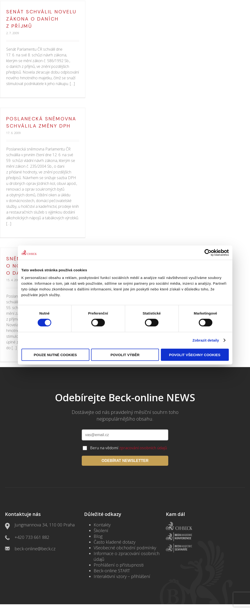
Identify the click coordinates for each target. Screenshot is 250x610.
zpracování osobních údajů (143, 447)
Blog (98, 536)
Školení (101, 530)
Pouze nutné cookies (55, 355)
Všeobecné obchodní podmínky (125, 548)
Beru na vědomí (128, 447)
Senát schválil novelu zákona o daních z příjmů (41, 19)
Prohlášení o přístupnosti (118, 565)
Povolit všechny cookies (194, 355)
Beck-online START (112, 570)
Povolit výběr (125, 355)
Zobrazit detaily (205, 340)
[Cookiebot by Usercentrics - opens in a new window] (208, 252)
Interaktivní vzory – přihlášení (122, 576)
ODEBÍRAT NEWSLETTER (125, 461)
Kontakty (102, 525)
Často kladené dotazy (114, 542)
